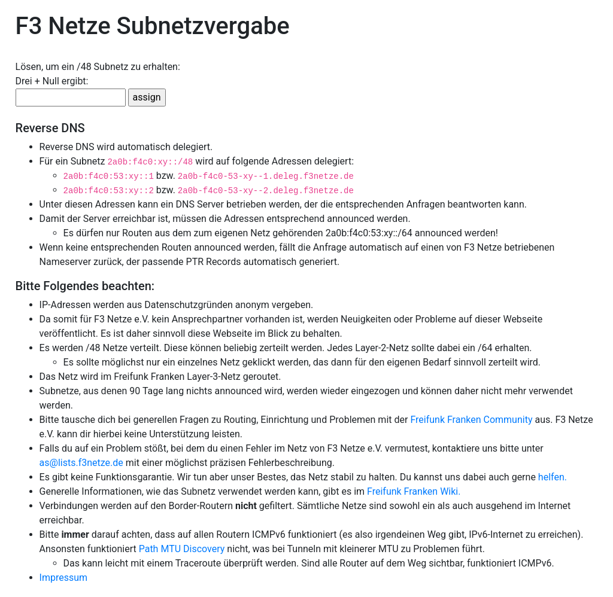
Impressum (64, 577)
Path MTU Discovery (182, 549)
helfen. (552, 477)
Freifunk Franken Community (471, 419)
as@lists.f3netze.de (81, 462)
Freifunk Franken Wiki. (413, 491)
